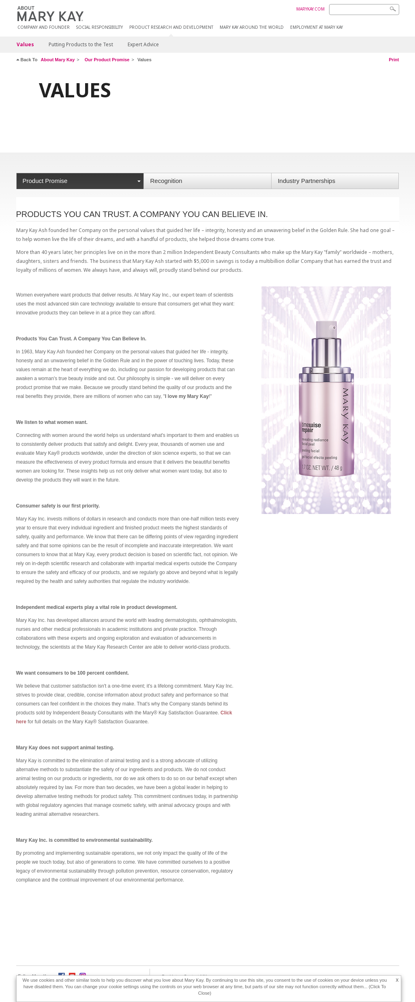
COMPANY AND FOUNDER (43, 27)
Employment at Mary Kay (316, 27)
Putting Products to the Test (81, 44)
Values (25, 44)
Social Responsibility (99, 27)
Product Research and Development (171, 27)
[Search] (364, 9)
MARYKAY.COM (310, 9)
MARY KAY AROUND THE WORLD (252, 27)
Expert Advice (143, 44)
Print (394, 59)
